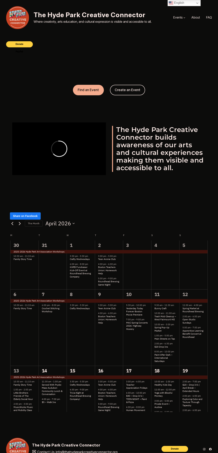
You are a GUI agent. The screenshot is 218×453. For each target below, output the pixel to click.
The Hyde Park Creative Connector (89, 15)
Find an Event (88, 90)
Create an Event (127, 90)
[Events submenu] (184, 18)
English (176, 3)
